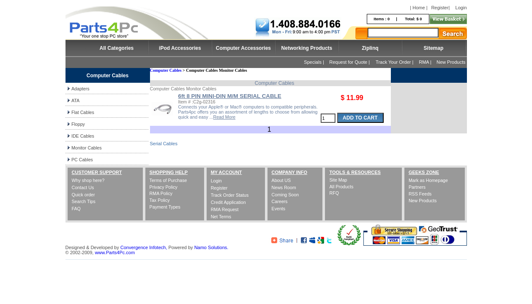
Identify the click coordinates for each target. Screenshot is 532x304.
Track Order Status (230, 195)
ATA (75, 100)
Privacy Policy (163, 187)
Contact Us (83, 187)
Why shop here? (88, 180)
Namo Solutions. (211, 247)
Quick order (83, 194)
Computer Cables (166, 70)
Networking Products (307, 48)
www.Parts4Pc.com (115, 252)
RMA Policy (161, 193)
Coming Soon (285, 194)
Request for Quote (348, 62)
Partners (417, 187)
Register (439, 7)
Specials (313, 62)
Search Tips (83, 201)
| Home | (418, 7)
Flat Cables (82, 112)
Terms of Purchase (168, 180)
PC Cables (82, 159)
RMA (424, 62)
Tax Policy (160, 200)
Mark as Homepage (428, 180)
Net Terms (221, 216)
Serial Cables (163, 143)
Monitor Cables (86, 147)
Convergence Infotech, (143, 247)
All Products (341, 186)
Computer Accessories (243, 48)
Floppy (78, 124)
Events (279, 208)
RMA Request (225, 209)
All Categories (117, 48)
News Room (284, 187)
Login (461, 7)
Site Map (338, 179)
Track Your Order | (395, 62)
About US (281, 180)
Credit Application (228, 202)
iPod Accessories (180, 48)
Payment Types (165, 206)
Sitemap (434, 48)
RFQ (334, 192)
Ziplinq (370, 48)
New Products (451, 62)
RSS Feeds (420, 193)
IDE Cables (82, 135)
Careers (280, 201)
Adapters (80, 88)
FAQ (76, 208)
